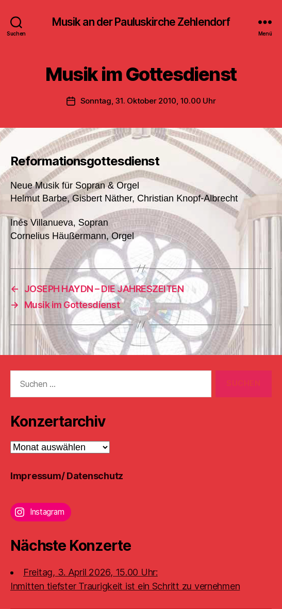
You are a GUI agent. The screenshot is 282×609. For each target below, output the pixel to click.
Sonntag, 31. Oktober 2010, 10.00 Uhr (148, 101)
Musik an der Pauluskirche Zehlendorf (141, 21)
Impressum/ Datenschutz (66, 475)
